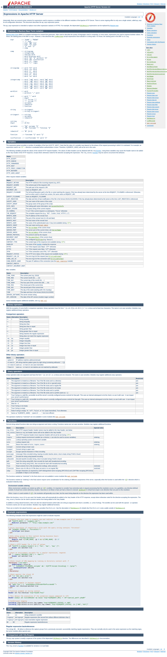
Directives (146, 4)
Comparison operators (15, 314)
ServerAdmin (33, 232)
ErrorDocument (152, 57)
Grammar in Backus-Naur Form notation (154, 25)
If (126, 480)
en (139, 17)
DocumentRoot (34, 237)
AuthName (150, 76)
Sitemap (163, 4)
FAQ (151, 4)
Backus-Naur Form (12, 34)
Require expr (114, 25)
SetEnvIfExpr (152, 83)
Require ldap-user (152, 95)
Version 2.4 (32, 10)
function (98, 151)
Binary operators (152, 30)
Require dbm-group (153, 111)
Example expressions (153, 37)
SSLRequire (84, 26)
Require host (151, 116)
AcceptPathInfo (57, 206)
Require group (151, 114)
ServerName (33, 228)
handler (39, 244)
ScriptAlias (151, 62)
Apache (5, 10)
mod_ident (44, 225)
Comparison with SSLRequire (156, 42)
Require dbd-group (152, 109)
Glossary (156, 4)
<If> (148, 50)
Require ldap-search (153, 107)
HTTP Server (13, 10)
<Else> (149, 55)
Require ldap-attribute (153, 102)
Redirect (150, 64)
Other (148, 39)
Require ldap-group (153, 97)
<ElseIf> (150, 52)
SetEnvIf (82, 490)
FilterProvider (152, 91)
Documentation (23, 10)
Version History (151, 44)
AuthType (150, 79)
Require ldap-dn (152, 100)
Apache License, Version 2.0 (23, 653)
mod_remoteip (62, 261)
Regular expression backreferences (20, 626)
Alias (149, 59)
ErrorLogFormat (55, 256)
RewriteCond (151, 81)
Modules (139, 4)
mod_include (151, 123)
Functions (150, 35)
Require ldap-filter (152, 104)
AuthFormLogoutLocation (156, 74)
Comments (150, 125)
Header (149, 86)
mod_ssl (44, 301)
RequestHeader (152, 88)
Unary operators (152, 33)
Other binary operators (15, 355)
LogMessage (151, 121)
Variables (150, 28)
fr (142, 17)
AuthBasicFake (152, 67)
